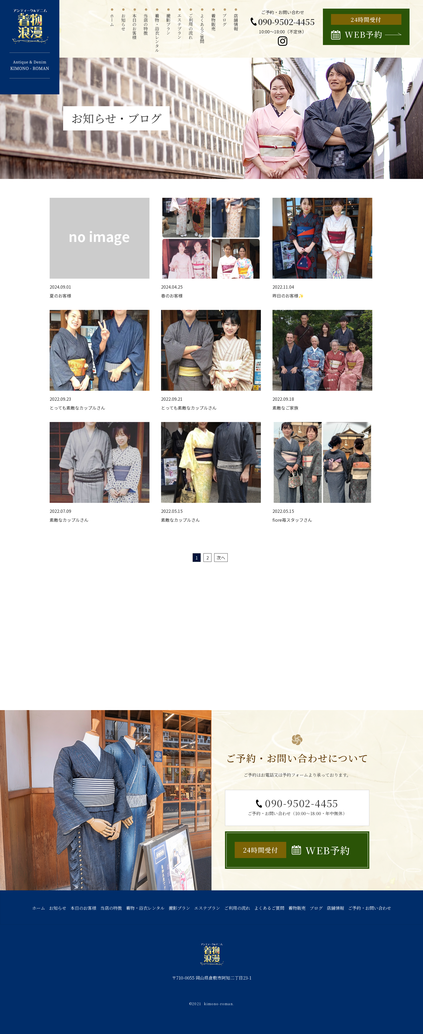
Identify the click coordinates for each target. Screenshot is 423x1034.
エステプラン (207, 908)
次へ (221, 557)
